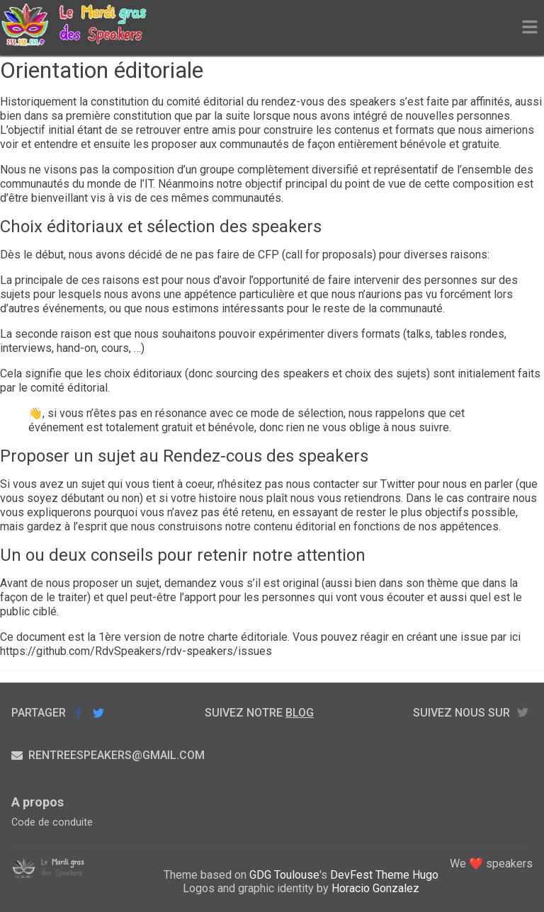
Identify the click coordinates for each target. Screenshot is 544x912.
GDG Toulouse (284, 875)
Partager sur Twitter (98, 712)
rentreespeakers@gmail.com (108, 755)
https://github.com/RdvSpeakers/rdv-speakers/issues (136, 651)
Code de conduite (52, 822)
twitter (522, 712)
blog (299, 712)
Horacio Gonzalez (375, 888)
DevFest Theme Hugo (384, 875)
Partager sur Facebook (78, 712)
